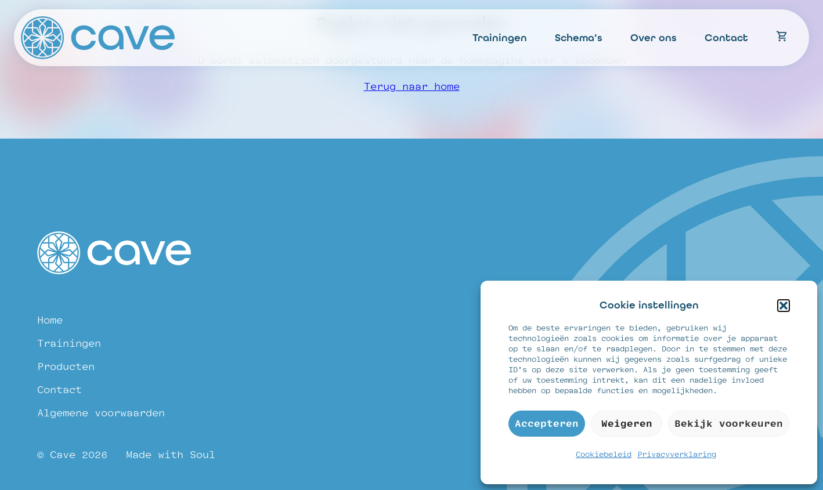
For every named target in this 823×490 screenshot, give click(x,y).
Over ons (653, 37)
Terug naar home (412, 87)
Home (50, 320)
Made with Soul (170, 455)
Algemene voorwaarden (101, 413)
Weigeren (626, 424)
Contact (726, 37)
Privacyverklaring (676, 454)
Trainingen (499, 37)
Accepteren (547, 424)
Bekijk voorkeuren (728, 424)
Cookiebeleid (603, 454)
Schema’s (578, 37)
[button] (783, 305)
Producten (66, 367)
